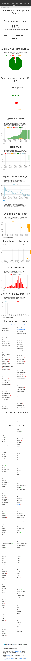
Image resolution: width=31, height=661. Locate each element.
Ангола (3, 441)
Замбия (3, 547)
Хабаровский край (20, 393)
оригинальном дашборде (17, 651)
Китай (21, 3)
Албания (3, 435)
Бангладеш (4, 456)
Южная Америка (20, 421)
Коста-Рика (4, 601)
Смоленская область (20, 376)
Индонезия (4, 554)
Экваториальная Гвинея (21, 618)
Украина (18, 577)
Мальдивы (19, 431)
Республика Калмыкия (21, 340)
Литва (3, 620)
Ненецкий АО (4, 391)
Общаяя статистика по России (9, 324)
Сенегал (18, 526)
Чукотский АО (19, 403)
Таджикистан (19, 554)
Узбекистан (19, 575)
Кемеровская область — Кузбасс (7, 366)
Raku (10, 656)
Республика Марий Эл (21, 348)
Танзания (18, 560)
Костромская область (6, 371)
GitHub (21, 655)
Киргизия (3, 586)
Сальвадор (19, 509)
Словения (19, 541)
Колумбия (4, 592)
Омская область (5, 399)
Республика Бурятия (20, 335)
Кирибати (4, 588)
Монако (18, 446)
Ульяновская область (20, 391)
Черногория (19, 605)
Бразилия (4, 480)
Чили (18, 609)
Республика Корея (20, 500)
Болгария (4, 471)
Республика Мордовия (21, 350)
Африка (3, 418)
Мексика (18, 440)
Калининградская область (6, 357)
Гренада (3, 528)
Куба (3, 603)
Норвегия (19, 470)
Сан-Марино (19, 513)
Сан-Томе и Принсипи (21, 515)
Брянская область (5, 337)
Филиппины (19, 587)
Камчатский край (5, 361)
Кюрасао (3, 607)
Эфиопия (18, 626)
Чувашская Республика (21, 401)
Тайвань (18, 558)
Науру (18, 455)
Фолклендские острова (21, 591)
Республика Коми (20, 344)
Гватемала (4, 517)
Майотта (3, 631)
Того (18, 562)
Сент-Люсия (19, 530)
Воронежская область (6, 345)
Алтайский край (5, 328)
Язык (17, 5)
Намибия (18, 453)
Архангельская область (6, 332)
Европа (18, 416)
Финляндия (19, 589)
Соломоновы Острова (21, 545)
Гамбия (3, 511)
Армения (3, 448)
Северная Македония (21, 519)
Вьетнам (3, 504)
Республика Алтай (20, 331)
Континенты (12, 3)
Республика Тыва (20, 357)
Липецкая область (5, 382)
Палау (18, 483)
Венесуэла (4, 497)
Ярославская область (21, 407)
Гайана (3, 509)
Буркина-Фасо (4, 484)
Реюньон (18, 502)
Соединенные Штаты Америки (22, 543)
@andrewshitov (19, 658)
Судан (18, 549)
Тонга (18, 564)
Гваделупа (4, 515)
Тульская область (20, 385)
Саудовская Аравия (20, 517)
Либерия (3, 614)
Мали (18, 429)
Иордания (4, 556)
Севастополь (19, 374)
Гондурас (3, 526)
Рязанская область (20, 363)
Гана (3, 513)
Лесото (3, 612)
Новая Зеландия (20, 466)
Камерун (3, 577)
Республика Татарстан (21, 355)
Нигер (18, 459)
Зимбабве (4, 549)
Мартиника (19, 436)
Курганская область (5, 376)
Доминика (4, 541)
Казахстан (4, 573)
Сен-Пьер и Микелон (20, 524)
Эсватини (19, 622)
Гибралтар (4, 524)
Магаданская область (6, 384)
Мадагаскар (4, 629)
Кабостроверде (5, 571)
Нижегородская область (6, 393)
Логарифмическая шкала (9, 200)
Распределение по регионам (19, 324)
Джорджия (4, 534)
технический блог (9, 655)
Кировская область (5, 369)
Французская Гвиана (20, 595)
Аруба (3, 450)
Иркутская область (5, 352)
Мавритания (4, 627)
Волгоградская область (6, 341)
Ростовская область (20, 361)
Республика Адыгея (20, 329)
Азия (3, 420)
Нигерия (18, 461)
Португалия (19, 496)
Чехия (18, 607)
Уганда (18, 573)
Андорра (3, 443)
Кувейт (3, 605)
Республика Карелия (20, 342)
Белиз (3, 463)
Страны (17, 3)
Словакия (19, 539)
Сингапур (18, 534)
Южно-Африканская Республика (22, 628)
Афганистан (4, 452)
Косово (3, 599)
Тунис (18, 569)
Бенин (3, 467)
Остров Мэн (19, 476)
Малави (3, 633)
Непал (18, 457)
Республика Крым (20, 346)
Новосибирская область (6, 397)
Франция (18, 593)
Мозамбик (19, 442)
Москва (3, 386)
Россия (25, 3)
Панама (18, 487)
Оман (18, 474)
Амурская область (5, 330)
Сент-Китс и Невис (20, 528)
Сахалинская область (21, 370)
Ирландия (4, 562)
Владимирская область (6, 339)
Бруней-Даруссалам (5, 482)
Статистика (4, 3)
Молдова (18, 444)
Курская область (5, 378)
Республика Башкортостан (21, 333)
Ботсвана (4, 478)
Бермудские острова (5, 469)
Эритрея (18, 620)
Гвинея (3, 519)
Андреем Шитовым (10, 658)
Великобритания (5, 493)
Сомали (18, 547)
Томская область (20, 383)
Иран (3, 560)
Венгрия (3, 495)
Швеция (18, 613)
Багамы (3, 454)
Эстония (18, 624)
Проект (14, 5)
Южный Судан (19, 631)
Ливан (3, 616)
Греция (3, 532)
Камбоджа (4, 575)
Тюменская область (20, 387)
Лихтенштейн (4, 622)
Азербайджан (4, 433)
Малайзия (4, 635)
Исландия (4, 564)
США (28, 3)
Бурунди (3, 486)
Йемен (3, 569)
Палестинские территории (21, 485)
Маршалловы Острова (21, 438)
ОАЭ (18, 472)
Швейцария (19, 611)
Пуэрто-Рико (19, 498)
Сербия (18, 532)
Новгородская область (6, 395)
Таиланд (18, 556)
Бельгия (3, 465)
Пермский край (4, 406)
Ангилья (3, 439)
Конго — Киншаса (5, 597)
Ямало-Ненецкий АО (20, 405)
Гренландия (4, 530)
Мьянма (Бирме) (20, 451)
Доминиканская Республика (7, 543)
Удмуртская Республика (21, 389)
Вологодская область (5, 343)
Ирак (3, 558)
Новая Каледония (20, 468)
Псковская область (20, 327)
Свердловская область (21, 372)
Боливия (3, 473)
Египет (3, 545)
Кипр (3, 584)
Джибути (3, 539)
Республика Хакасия (20, 359)
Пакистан (18, 481)
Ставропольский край (21, 378)
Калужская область (5, 359)
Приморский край (5, 408)
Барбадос (4, 458)
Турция (18, 571)
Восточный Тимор (5, 502)
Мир (8, 3)
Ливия (3, 618)
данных (9, 647)
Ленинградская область (6, 380)
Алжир (3, 437)
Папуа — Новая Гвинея (21, 489)
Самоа (18, 511)
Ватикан (3, 491)
